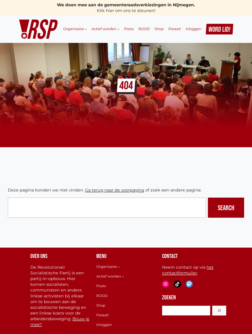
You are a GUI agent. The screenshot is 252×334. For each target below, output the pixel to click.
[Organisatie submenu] (86, 29)
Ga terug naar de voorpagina (114, 190)
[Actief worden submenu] (118, 29)
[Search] (219, 310)
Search (226, 208)
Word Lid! (219, 29)
